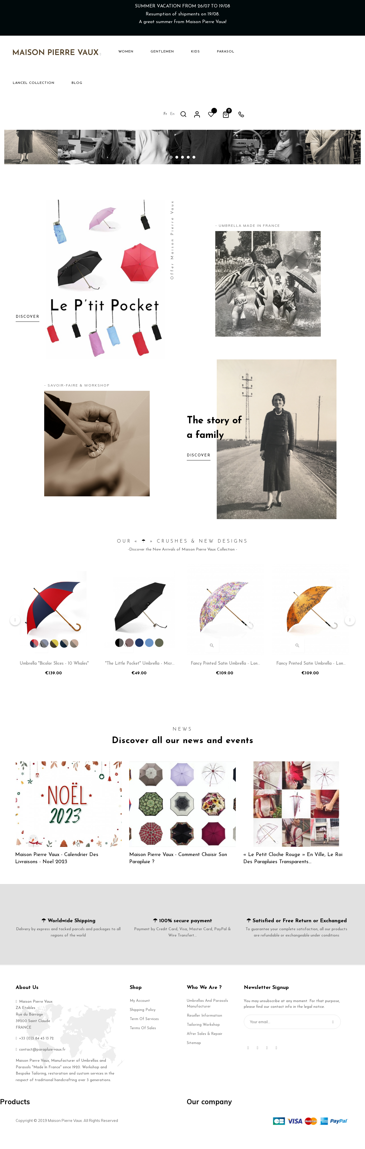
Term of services (144, 1033)
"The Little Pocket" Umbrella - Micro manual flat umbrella (139, 680)
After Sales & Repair (204, 1048)
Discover (198, 471)
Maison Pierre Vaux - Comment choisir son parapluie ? (179, 873)
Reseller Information (204, 1030)
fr (275, 51)
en (282, 51)
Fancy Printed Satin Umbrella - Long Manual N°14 (225, 680)
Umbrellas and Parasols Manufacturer (207, 1018)
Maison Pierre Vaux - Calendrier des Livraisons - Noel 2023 (57, 873)
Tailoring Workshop (203, 1039)
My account (140, 1015)
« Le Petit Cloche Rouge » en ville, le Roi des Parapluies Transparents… (293, 873)
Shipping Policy (142, 1024)
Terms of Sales (143, 1043)
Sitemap (194, 1057)
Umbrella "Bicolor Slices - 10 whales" (54, 679)
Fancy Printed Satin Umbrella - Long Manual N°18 (311, 680)
